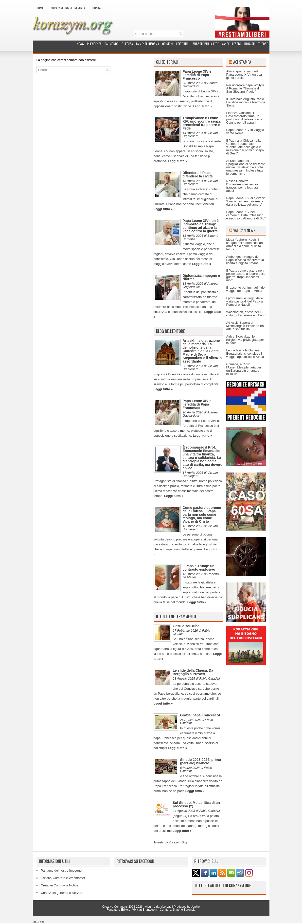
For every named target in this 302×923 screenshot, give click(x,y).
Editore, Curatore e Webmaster (63, 878)
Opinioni (167, 44)
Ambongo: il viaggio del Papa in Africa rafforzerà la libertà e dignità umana (245, 260)
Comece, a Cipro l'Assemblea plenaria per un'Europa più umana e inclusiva (243, 369)
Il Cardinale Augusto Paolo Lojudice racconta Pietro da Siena (245, 102)
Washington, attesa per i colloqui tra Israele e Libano (246, 313)
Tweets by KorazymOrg (170, 842)
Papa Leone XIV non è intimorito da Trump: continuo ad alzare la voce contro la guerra (201, 226)
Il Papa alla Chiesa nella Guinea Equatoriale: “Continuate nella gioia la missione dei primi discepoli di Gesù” (245, 147)
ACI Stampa (242, 62)
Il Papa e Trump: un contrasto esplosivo (199, 567)
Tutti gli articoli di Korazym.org (222, 885)
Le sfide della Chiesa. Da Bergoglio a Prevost (193, 672)
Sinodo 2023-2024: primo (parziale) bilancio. (200, 761)
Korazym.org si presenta (68, 7)
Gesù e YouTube (186, 626)
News (80, 44)
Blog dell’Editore (256, 44)
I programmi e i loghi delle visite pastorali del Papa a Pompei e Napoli (244, 301)
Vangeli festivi (231, 44)
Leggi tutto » (202, 106)
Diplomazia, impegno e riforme (201, 277)
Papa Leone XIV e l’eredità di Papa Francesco (197, 74)
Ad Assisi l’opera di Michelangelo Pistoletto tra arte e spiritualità (245, 326)
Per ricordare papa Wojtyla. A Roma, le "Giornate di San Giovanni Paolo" (245, 88)
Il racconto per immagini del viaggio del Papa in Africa (246, 289)
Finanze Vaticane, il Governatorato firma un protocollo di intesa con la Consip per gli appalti (244, 117)
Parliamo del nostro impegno (61, 870)
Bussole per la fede (206, 44)
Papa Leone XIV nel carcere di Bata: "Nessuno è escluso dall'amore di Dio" (246, 215)
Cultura (127, 44)
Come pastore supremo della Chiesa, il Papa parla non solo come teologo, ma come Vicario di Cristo (202, 514)
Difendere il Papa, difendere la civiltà (198, 174)
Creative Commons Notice (59, 885)
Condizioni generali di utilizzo (61, 893)
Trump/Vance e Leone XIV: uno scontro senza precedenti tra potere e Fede (202, 123)
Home (39, 7)
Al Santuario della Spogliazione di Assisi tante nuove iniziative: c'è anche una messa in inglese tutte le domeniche (245, 167)
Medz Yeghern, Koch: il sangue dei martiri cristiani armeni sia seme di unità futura (245, 244)
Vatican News (244, 230)
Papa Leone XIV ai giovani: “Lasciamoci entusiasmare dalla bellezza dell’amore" (245, 201)
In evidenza (94, 44)
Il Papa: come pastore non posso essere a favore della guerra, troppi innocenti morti (246, 275)
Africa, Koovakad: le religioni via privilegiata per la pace (245, 340)
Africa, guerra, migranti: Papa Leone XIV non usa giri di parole (244, 74)
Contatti (98, 7)
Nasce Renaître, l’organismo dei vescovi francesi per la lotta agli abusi (242, 186)
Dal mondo (112, 44)
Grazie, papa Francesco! (200, 715)
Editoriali (182, 44)
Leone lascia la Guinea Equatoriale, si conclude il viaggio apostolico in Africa (245, 353)
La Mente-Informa (147, 44)
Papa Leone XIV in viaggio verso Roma (245, 131)
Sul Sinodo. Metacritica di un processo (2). (196, 804)
